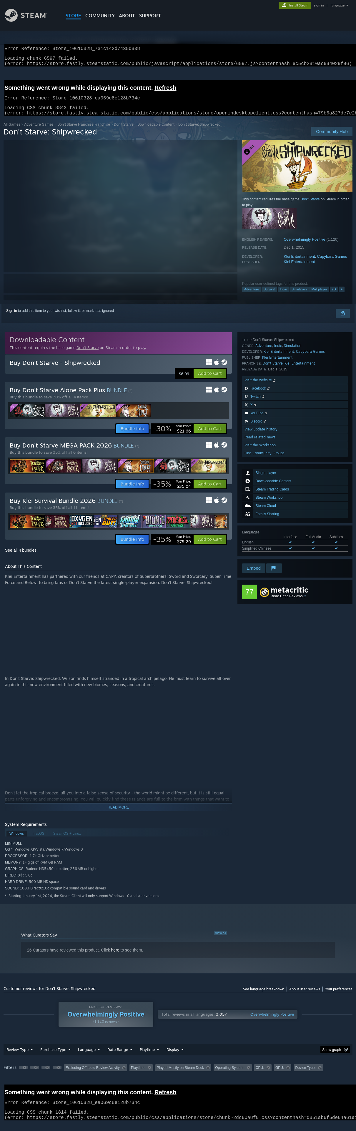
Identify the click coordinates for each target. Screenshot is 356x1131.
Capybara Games (332, 263)
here (115, 957)
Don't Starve (124, 131)
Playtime (147, 1056)
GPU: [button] (279, 1075)
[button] (210, 380)
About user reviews (304, 996)
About (127, 16)
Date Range (117, 1056)
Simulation (299, 296)
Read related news (259, 538)
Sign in (11, 318)
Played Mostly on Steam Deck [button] (180, 1075)
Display (173, 1056)
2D (334, 296)
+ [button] (341, 296)
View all (220, 940)
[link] (172, 435)
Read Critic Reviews (287, 603)
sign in (319, 5)
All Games (12, 131)
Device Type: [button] (305, 1075)
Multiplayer (319, 296)
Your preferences (338, 996)
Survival (269, 296)
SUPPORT (150, 16)
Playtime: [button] (138, 1075)
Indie (283, 296)
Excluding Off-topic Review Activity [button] (93, 1075)
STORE (73, 16)
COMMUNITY (100, 16)
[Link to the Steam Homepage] (30, 20)
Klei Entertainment (299, 263)
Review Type (17, 1056)
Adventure (251, 296)
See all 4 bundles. (21, 557)
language (338, 5)
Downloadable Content (155, 131)
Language (87, 1056)
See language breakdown (263, 996)
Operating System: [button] (229, 1075)
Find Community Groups (264, 554)
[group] (178, 1075)
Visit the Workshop (260, 546)
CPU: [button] (260, 1075)
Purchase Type (53, 1056)
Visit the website (260, 481)
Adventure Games (39, 131)
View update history (260, 530)
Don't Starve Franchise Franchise (83, 131)
